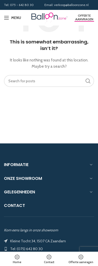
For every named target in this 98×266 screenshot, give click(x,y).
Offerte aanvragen (84, 17)
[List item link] (49, 249)
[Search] (49, 81)
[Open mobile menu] (12, 17)
